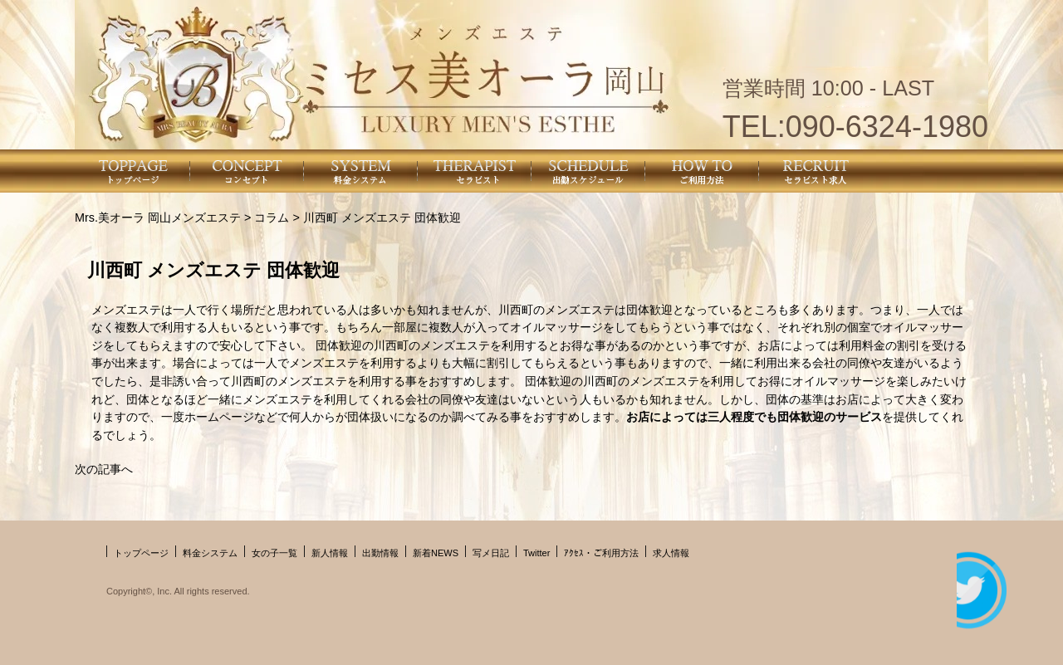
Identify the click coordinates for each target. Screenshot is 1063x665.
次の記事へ (104, 469)
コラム (271, 217)
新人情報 (329, 553)
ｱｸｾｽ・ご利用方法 (601, 553)
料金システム (210, 553)
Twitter (536, 553)
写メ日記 (491, 553)
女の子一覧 (274, 553)
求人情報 (671, 553)
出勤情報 (380, 553)
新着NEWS (435, 553)
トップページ (141, 553)
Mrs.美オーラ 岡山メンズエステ (158, 217)
